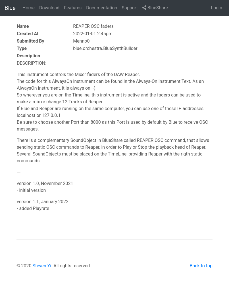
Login (216, 7)
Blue (10, 8)
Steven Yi (41, 265)
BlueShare (155, 7)
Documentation (101, 7)
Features (73, 7)
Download (49, 7)
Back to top (201, 265)
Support (130, 7)
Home (28, 7)
